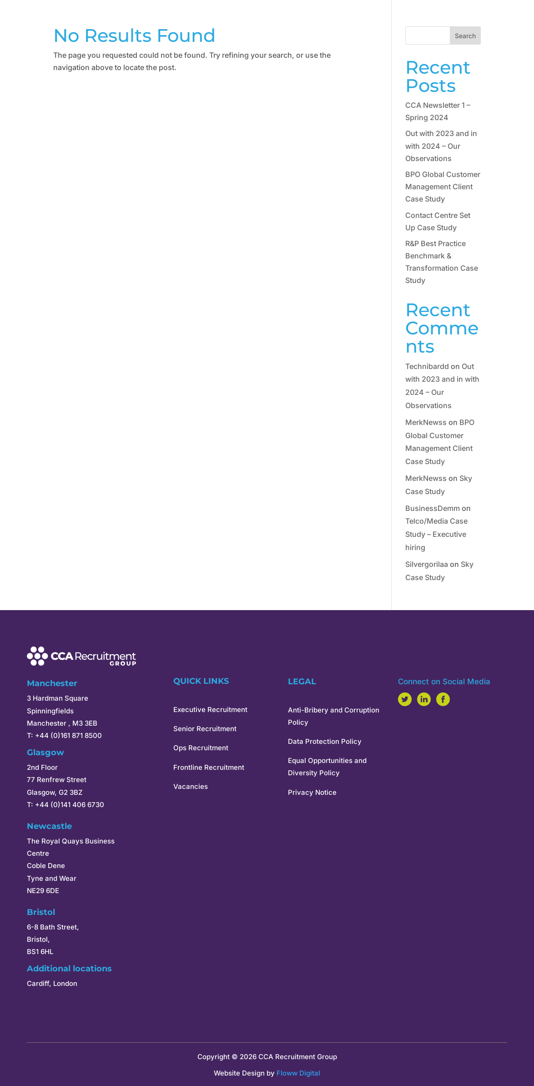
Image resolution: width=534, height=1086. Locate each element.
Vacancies (190, 786)
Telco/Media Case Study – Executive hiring (436, 534)
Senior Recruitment (205, 728)
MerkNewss (426, 422)
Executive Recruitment (210, 709)
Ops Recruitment (200, 747)
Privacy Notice (312, 792)
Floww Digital (298, 1073)
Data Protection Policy (325, 741)
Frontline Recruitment (208, 767)
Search (465, 36)
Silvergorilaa (426, 564)
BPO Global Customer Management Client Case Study (442, 186)
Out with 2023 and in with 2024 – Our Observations (441, 145)
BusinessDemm (432, 508)
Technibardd (427, 366)
